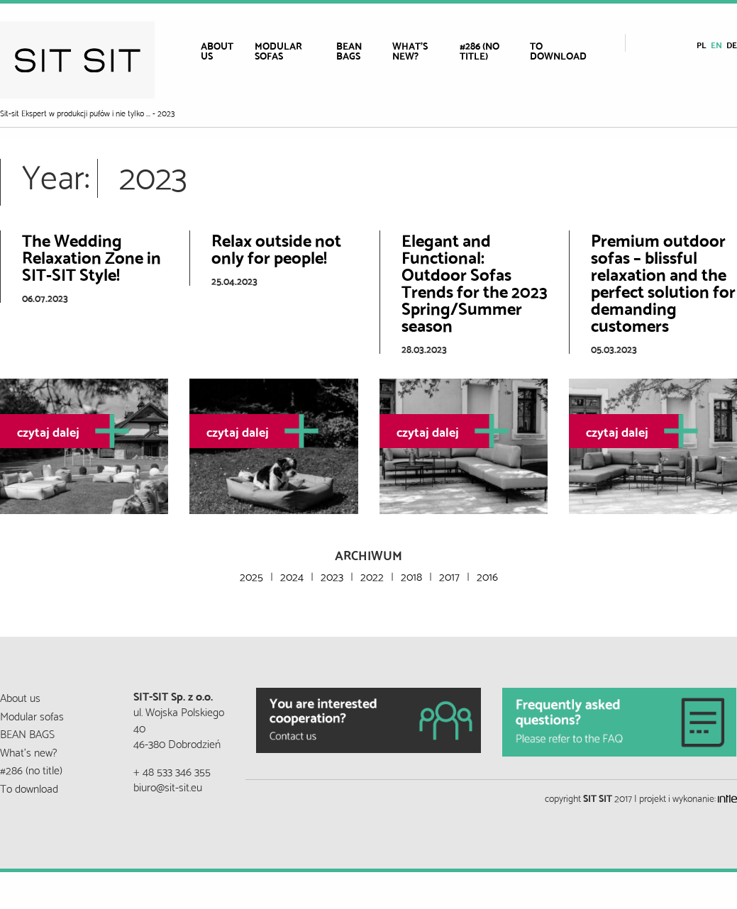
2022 (372, 575)
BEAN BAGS (349, 50)
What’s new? (410, 50)
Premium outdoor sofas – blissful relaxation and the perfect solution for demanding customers (663, 281)
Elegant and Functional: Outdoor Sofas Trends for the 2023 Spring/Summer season (474, 281)
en (716, 44)
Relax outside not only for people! (276, 247)
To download (558, 50)
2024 (292, 575)
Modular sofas (278, 50)
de (731, 44)
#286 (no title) (479, 50)
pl (701, 44)
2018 (411, 575)
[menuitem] (222, 50)
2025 (251, 575)
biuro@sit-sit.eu (167, 786)
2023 (332, 575)
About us (217, 50)
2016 (487, 575)
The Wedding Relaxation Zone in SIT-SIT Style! (91, 256)
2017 (449, 575)
